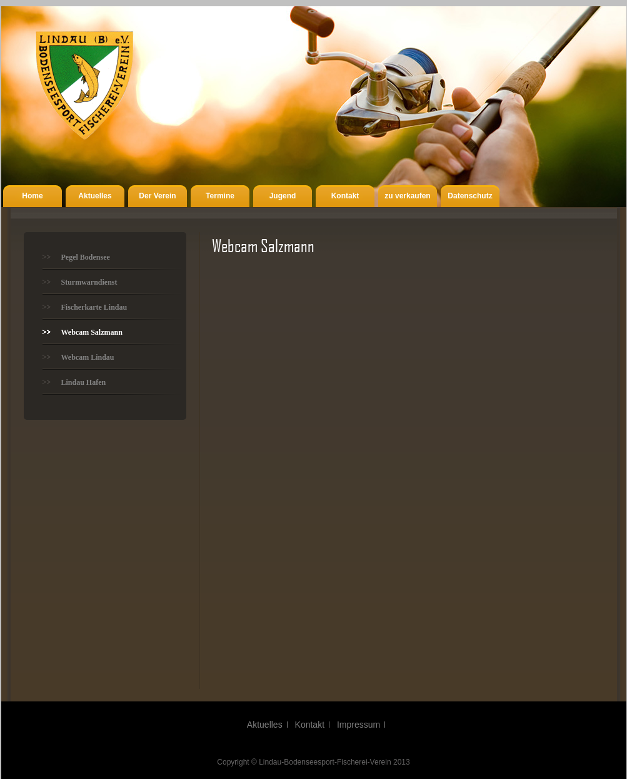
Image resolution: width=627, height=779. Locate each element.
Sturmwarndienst (89, 282)
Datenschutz (470, 195)
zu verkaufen (407, 195)
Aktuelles (94, 195)
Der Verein (157, 195)
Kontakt (345, 195)
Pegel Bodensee (85, 257)
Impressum (358, 725)
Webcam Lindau (87, 357)
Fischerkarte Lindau (94, 307)
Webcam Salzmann (92, 332)
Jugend (282, 195)
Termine (220, 195)
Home (32, 195)
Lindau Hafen (83, 382)
